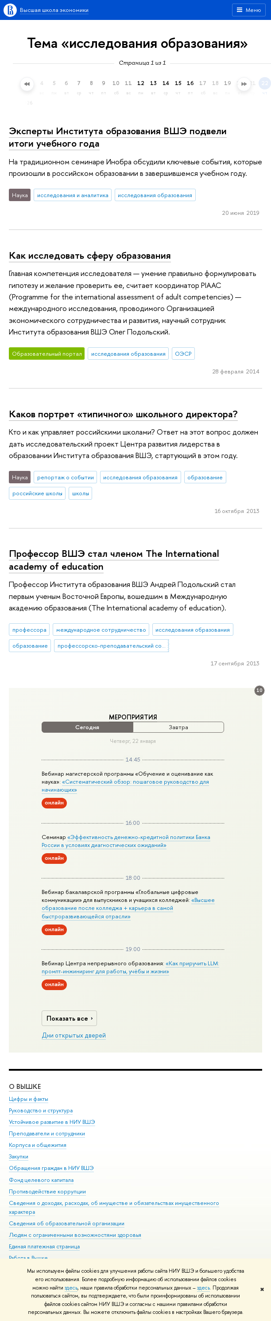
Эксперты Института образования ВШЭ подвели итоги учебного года (118, 137)
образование (205, 477)
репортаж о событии (65, 477)
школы (80, 493)
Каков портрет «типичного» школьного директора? (123, 413)
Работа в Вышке (28, 1258)
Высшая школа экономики (54, 10)
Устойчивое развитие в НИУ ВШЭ (52, 1122)
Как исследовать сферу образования (90, 255)
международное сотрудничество (101, 629)
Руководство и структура (41, 1110)
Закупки (18, 1156)
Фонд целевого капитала (41, 1179)
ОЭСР (183, 353)
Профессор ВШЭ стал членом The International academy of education (114, 560)
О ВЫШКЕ (25, 1086)
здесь (71, 1287)
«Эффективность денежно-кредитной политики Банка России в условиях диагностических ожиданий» (126, 841)
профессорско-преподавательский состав (113, 645)
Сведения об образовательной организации (66, 1223)
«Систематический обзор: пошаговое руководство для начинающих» (125, 785)
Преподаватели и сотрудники (47, 1133)
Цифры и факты (28, 1098)
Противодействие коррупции (47, 1191)
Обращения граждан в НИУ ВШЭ (51, 1168)
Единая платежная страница (44, 1246)
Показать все (70, 1018)
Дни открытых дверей (74, 1035)
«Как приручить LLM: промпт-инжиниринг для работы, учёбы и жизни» (130, 967)
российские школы (37, 493)
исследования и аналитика (72, 195)
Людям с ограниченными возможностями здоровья (75, 1234)
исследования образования (155, 195)
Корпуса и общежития (37, 1145)
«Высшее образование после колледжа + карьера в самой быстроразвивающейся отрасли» (128, 908)
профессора (29, 629)
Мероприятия (133, 717)
